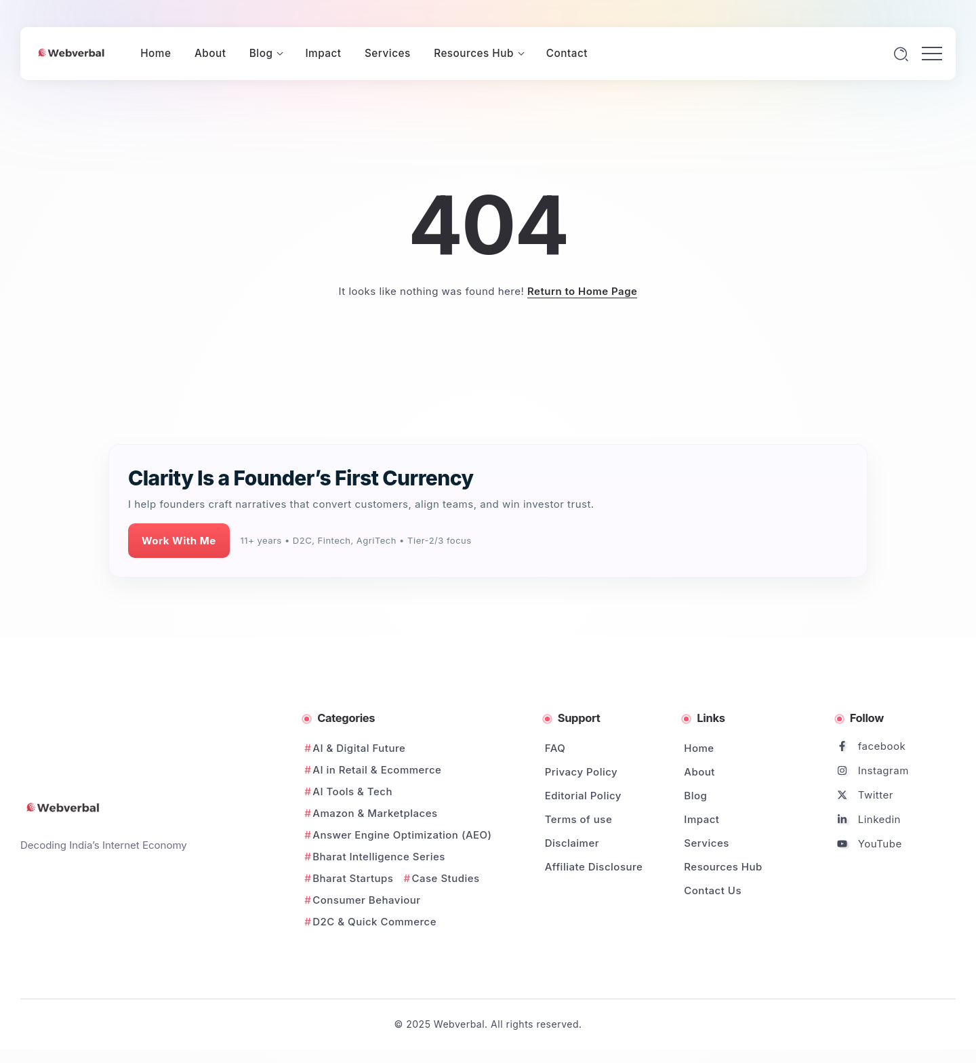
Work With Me (179, 540)
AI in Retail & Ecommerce (376, 769)
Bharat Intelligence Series (378, 856)
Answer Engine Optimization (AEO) (401, 834)
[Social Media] (896, 746)
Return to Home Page (582, 291)
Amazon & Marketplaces (374, 813)
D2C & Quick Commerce (374, 921)
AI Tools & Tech (352, 791)
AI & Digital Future (358, 748)
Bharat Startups (352, 878)
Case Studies (446, 878)
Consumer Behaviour (366, 900)
